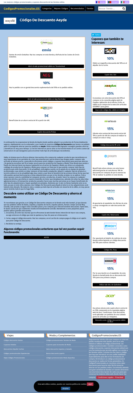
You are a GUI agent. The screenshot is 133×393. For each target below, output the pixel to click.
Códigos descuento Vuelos (13, 340)
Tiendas (90, 8)
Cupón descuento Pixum (110, 180)
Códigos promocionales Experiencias (17, 353)
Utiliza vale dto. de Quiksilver (110, 285)
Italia (124, 2)
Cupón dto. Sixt (110, 75)
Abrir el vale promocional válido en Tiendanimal (46, 66)
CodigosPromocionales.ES (22, 8)
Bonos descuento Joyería (55, 353)
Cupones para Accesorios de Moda (58, 345)
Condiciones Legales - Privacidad (110, 377)
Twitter (96, 35)
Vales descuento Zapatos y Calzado (59, 349)
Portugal (113, 2)
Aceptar (66, 388)
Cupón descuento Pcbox (46, 132)
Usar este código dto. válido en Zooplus (110, 110)
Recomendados (77, 8)
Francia (100, 2)
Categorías (47, 8)
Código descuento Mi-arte (110, 145)
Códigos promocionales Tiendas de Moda (61, 340)
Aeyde (46, 237)
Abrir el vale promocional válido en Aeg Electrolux (46, 99)
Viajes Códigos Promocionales (14, 358)
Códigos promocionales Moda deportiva (60, 358)
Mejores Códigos (61, 8)
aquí (90, 384)
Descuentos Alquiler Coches (14, 349)
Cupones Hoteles (10, 345)
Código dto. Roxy (110, 250)
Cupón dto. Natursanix (110, 215)
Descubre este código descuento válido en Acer (110, 321)
